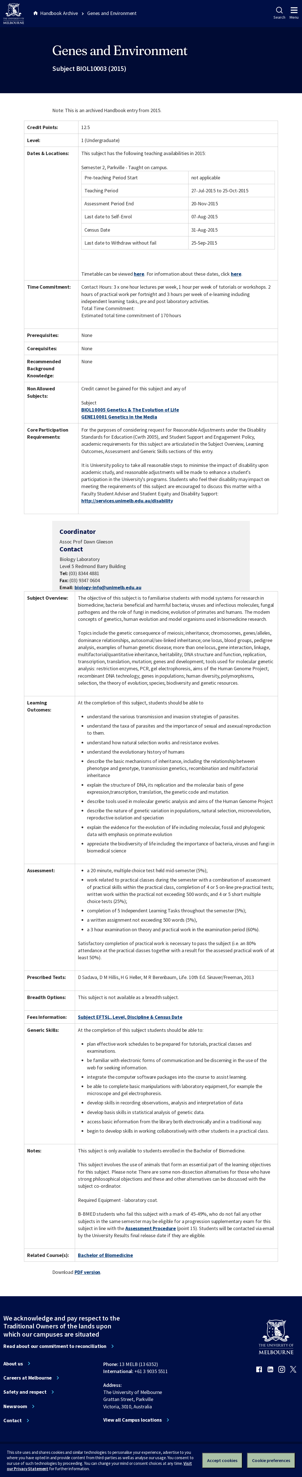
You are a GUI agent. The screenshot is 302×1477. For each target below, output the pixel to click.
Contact (12, 1420)
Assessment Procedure (150, 1228)
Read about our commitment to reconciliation (54, 1346)
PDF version (87, 1272)
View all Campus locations (132, 1420)
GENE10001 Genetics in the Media (119, 417)
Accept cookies (222, 1460)
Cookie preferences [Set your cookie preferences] (271, 1460)
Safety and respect (25, 1392)
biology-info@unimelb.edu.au (108, 587)
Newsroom (15, 1406)
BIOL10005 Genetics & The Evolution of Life (130, 409)
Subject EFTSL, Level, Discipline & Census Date (130, 1017)
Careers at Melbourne (27, 1378)
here (139, 274)
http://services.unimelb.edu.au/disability (127, 500)
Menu (294, 13)
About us (13, 1364)
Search (279, 13)
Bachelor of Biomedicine (105, 1255)
